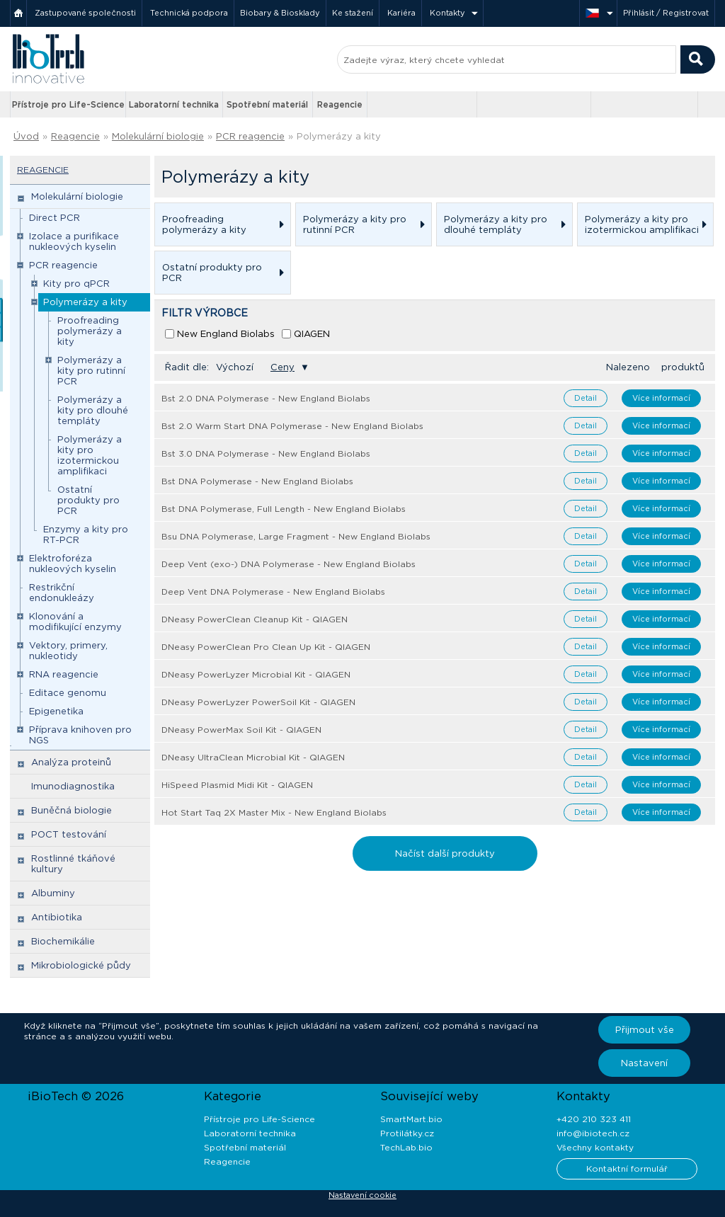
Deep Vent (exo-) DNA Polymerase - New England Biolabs (288, 564)
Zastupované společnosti (85, 13)
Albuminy (53, 893)
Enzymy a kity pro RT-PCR (85, 534)
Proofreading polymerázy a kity (89, 331)
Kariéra (401, 13)
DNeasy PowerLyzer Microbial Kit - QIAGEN (255, 674)
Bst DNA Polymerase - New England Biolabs (257, 481)
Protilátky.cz (407, 1133)
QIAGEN (312, 333)
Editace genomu (67, 692)
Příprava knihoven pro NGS (80, 734)
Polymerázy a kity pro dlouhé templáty (92, 410)
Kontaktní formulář (627, 1168)
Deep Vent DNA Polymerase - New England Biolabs (273, 591)
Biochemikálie (63, 941)
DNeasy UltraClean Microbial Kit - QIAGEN (253, 757)
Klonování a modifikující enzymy (75, 621)
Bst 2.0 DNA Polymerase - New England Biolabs (265, 398)
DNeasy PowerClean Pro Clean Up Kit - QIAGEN (265, 646)
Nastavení (644, 1063)
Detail (585, 398)
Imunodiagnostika (73, 786)
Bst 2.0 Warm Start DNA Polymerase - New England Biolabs (292, 426)
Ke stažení (352, 13)
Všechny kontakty (595, 1147)
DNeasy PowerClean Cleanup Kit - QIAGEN (254, 619)
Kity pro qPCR (76, 283)
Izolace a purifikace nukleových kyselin (74, 241)
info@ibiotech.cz (592, 1133)
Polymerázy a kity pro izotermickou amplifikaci (89, 455)
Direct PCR (54, 217)
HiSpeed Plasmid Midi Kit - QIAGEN (237, 784)
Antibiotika (56, 917)
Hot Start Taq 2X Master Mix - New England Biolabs (274, 812)
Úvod (26, 136)
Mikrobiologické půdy (81, 965)
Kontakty (447, 13)
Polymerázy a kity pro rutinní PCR (91, 371)
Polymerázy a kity (339, 136)
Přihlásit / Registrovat (666, 13)
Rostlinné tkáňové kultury (73, 863)
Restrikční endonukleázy (61, 592)
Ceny (282, 367)
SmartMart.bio (411, 1119)
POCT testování (68, 834)
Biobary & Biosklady (280, 13)
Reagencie (339, 104)
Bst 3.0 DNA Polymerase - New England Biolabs (265, 453)
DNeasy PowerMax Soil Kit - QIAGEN (241, 729)
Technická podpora (189, 13)
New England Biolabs (226, 333)
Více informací (661, 398)
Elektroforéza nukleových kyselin (72, 563)
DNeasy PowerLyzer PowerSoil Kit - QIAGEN (258, 702)
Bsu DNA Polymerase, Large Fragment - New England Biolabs (295, 536)
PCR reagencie (250, 136)
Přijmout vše (644, 1029)
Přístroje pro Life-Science (68, 104)
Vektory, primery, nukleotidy (68, 650)
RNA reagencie (63, 674)
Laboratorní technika (174, 104)
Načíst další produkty (445, 853)
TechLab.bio (406, 1147)
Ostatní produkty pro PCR (88, 500)
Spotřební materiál (267, 104)
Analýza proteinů (71, 762)
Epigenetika (56, 711)
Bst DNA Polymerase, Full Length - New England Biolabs (283, 508)
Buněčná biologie (71, 810)
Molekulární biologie (158, 136)
